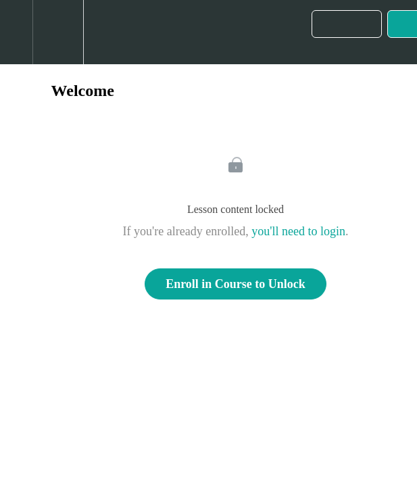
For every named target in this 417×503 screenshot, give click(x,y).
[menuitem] (57, 32)
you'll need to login (298, 231)
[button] (16, 32)
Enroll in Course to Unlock (235, 284)
